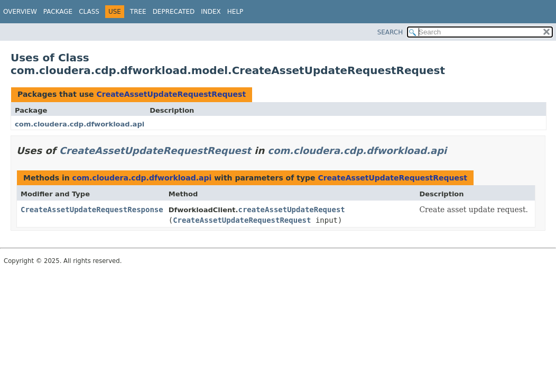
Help (235, 11)
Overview (20, 11)
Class (89, 11)
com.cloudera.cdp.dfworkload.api (79, 124)
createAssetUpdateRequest (291, 209)
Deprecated (174, 11)
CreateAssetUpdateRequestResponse (92, 209)
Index (211, 11)
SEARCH (390, 32)
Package (57, 11)
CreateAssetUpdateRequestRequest (171, 94)
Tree (138, 11)
